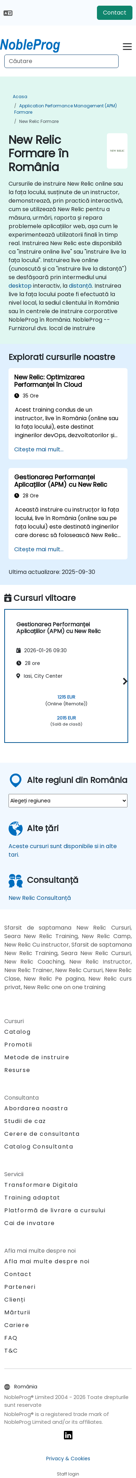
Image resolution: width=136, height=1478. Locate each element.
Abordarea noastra (36, 1108)
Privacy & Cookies (68, 1458)
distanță (80, 286)
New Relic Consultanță (40, 898)
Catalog (17, 1032)
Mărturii (17, 1312)
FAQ (11, 1338)
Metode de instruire (36, 1057)
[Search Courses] (61, 61)
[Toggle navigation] (127, 45)
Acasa (20, 97)
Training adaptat (32, 1198)
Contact (114, 13)
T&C (11, 1351)
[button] (123, 681)
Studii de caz (25, 1121)
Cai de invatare (29, 1223)
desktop (20, 286)
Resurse (17, 1070)
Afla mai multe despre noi (47, 1261)
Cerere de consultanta (42, 1134)
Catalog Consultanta (38, 1147)
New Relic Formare (39, 121)
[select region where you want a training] (68, 800)
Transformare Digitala (41, 1185)
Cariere (16, 1325)
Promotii (18, 1044)
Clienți (14, 1300)
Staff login (68, 1474)
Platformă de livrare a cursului (55, 1210)
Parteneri (20, 1287)
